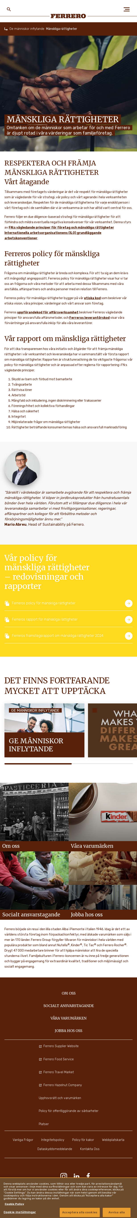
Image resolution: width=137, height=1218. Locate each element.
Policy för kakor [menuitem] (83, 1140)
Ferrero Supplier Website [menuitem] (59, 1046)
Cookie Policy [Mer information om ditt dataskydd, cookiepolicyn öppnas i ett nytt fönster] (14, 1204)
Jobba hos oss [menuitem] (68, 1030)
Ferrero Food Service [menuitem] (56, 1059)
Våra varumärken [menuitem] (68, 1018)
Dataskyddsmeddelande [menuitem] (54, 1149)
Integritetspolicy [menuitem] (52, 1140)
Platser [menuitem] (44, 1124)
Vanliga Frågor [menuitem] (23, 1140)
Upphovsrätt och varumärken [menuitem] (60, 1098)
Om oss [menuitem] (69, 993)
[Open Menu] (128, 9)
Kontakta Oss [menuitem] (90, 1149)
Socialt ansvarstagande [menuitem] (68, 1005)
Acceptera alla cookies (79, 1212)
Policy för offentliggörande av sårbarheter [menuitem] (68, 1111)
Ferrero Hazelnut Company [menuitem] (60, 1085)
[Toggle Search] (8, 9)
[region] (68, 1197)
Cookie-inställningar (20, 1212)
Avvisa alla (116, 1212)
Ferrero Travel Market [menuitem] (56, 1072)
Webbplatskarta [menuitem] (113, 1140)
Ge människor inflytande (26, 29)
